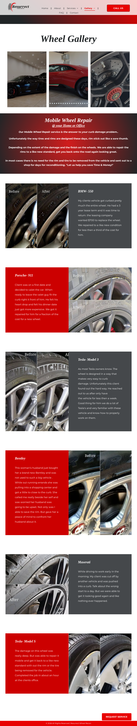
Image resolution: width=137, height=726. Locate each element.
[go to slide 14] (76, 103)
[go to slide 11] (69, 103)
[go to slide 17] (82, 103)
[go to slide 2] (50, 103)
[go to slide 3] (52, 103)
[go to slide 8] (63, 103)
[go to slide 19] (87, 103)
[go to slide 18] (84, 103)
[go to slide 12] (71, 103)
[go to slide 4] (54, 103)
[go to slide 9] (65, 103)
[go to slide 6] (58, 103)
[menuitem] (45, 8)
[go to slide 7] (61, 103)
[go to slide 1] (48, 103)
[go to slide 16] (80, 103)
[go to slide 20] (89, 103)
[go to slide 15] (78, 103)
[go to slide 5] (56, 103)
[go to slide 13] (74, 103)
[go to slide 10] (67, 103)
